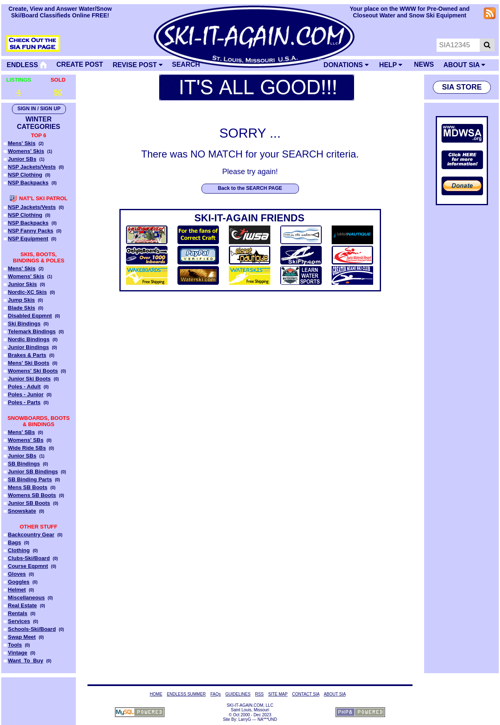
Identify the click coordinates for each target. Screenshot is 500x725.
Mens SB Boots (27, 487)
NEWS (424, 64)
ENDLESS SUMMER (186, 694)
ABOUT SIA (464, 64)
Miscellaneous (26, 597)
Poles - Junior (26, 394)
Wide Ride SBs (27, 448)
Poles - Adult (24, 386)
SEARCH (186, 64)
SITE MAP (278, 694)
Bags (14, 542)
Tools (15, 645)
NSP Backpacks (28, 182)
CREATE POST (79, 64)
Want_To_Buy (25, 660)
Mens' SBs (21, 432)
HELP (391, 64)
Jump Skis (21, 300)
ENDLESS (27, 64)
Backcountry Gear (31, 534)
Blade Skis (21, 308)
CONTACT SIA (306, 694)
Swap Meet (22, 637)
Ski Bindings (24, 323)
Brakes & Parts (27, 355)
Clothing (19, 550)
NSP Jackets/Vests (32, 167)
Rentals (17, 613)
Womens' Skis (26, 151)
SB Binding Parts (30, 479)
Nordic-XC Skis (27, 292)
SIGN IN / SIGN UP (39, 109)
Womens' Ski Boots (33, 371)
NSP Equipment (28, 238)
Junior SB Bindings (33, 471)
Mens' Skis (22, 143)
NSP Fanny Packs (30, 231)
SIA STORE (462, 87)
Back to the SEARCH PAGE (250, 188)
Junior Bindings (28, 347)
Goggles (18, 582)
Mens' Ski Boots (28, 363)
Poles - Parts (24, 402)
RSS (259, 694)
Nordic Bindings (28, 339)
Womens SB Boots (32, 495)
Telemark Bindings (32, 331)
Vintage (17, 653)
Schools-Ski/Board (32, 629)
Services (19, 621)
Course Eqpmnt (28, 566)
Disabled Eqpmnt (30, 316)
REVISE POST (138, 64)
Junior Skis (22, 284)
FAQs (215, 694)
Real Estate (22, 605)
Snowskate (22, 511)
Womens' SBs (26, 440)
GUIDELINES (238, 694)
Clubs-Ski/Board (29, 558)
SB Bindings (24, 464)
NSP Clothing (25, 175)
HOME (156, 694)
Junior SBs (22, 159)
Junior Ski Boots (29, 379)
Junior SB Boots (29, 503)
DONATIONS (345, 64)
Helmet (17, 590)
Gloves (17, 574)
